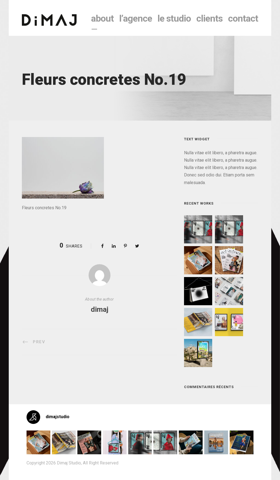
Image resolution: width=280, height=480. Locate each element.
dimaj (99, 309)
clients (209, 18)
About (102, 18)
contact (243, 18)
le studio (174, 18)
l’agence (135, 18)
